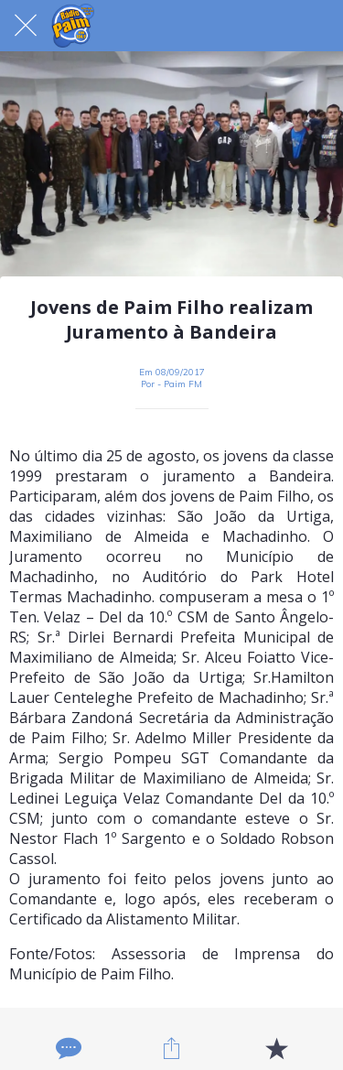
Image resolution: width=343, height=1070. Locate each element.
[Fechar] (26, 26)
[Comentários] (67, 1048)
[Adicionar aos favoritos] (276, 1048)
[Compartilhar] (171, 1048)
